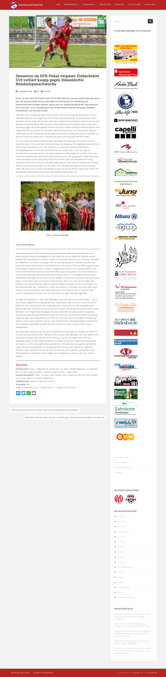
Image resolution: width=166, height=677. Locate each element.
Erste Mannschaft (125, 567)
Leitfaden (118, 472)
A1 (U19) (46, 91)
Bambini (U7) (123, 531)
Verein (120, 592)
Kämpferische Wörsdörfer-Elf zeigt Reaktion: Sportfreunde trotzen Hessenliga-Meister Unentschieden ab (132, 633)
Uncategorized (124, 587)
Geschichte (119, 4)
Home (58, 4)
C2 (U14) (121, 542)
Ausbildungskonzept (122, 467)
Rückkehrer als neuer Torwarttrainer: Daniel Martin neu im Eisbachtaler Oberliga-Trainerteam (132, 616)
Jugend (120, 582)
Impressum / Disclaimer (20, 673)
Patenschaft (149, 4)
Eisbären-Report (121, 462)
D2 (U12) (121, 552)
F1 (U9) (121, 572)
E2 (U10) (121, 562)
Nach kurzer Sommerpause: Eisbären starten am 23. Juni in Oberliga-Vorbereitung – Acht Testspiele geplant (133, 650)
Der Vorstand (105, 4)
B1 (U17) (121, 521)
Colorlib (136, 673)
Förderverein (88, 4)
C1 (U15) (121, 537)
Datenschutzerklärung (43, 673)
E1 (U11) (121, 557)
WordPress (153, 673)
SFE (37, 91)
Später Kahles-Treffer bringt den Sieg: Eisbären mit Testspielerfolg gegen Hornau (132, 625)
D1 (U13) (121, 547)
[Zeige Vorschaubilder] (58, 235)
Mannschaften (70, 4)
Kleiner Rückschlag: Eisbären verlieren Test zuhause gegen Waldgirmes (132, 642)
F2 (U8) (121, 577)
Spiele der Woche (121, 457)
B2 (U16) (121, 526)
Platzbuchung (134, 4)
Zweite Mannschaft (126, 597)
